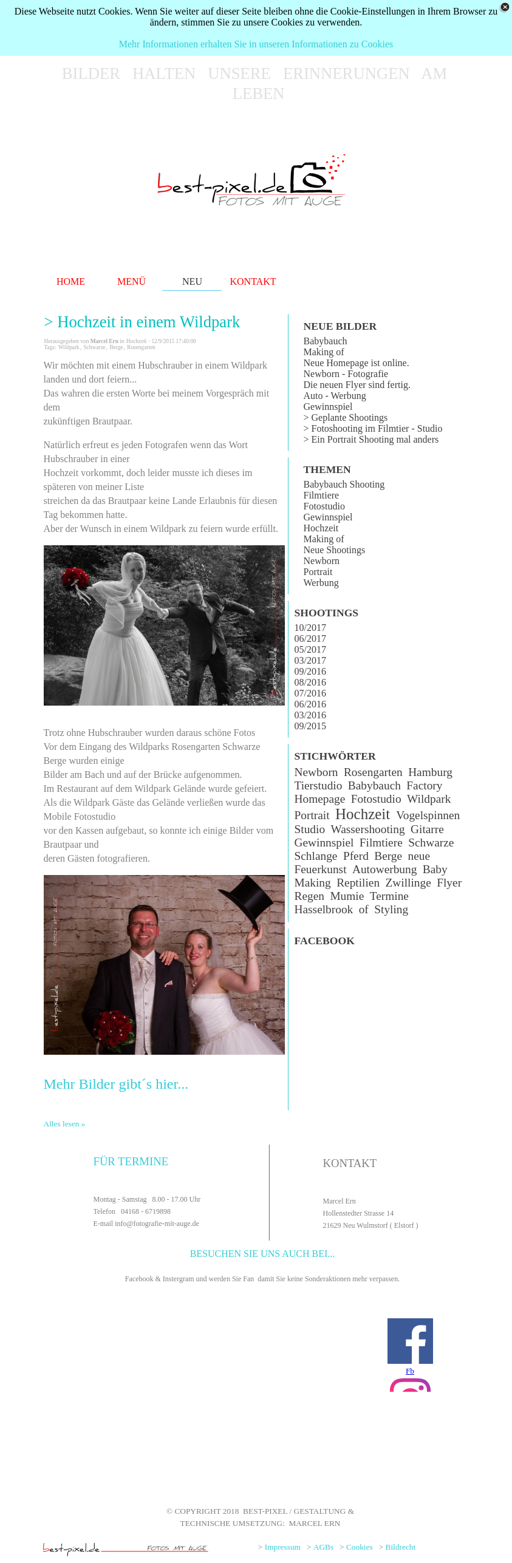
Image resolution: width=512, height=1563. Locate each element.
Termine (389, 896)
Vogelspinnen (428, 815)
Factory (424, 785)
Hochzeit (321, 528)
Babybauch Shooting (344, 484)
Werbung (321, 582)
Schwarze (94, 347)
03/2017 (310, 660)
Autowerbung (384, 869)
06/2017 (310, 638)
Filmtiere (322, 495)
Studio (310, 829)
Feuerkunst (321, 869)
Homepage (320, 798)
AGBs (323, 1546)
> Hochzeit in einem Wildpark (142, 322)
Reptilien (358, 882)
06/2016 (310, 704)
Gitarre (427, 829)
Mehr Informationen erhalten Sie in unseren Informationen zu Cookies (256, 44)
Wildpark (69, 347)
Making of (324, 352)
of (364, 909)
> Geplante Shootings (346, 417)
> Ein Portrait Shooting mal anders (371, 439)
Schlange (316, 856)
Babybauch (325, 341)
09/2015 (310, 726)
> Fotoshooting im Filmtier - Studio (373, 428)
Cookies (359, 1546)
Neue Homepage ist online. (356, 363)
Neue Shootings (335, 550)
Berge (116, 347)
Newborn (322, 561)
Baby (435, 869)
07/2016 (310, 693)
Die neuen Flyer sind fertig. (357, 385)
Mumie (347, 896)
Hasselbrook (324, 909)
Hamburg (430, 772)
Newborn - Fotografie (346, 374)
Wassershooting (367, 829)
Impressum (283, 1546)
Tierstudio (319, 785)
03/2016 (310, 715)
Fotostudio (324, 506)
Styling (391, 909)
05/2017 (310, 649)
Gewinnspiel (328, 406)
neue (419, 856)
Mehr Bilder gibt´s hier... (116, 1084)
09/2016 (310, 671)
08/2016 (310, 682)
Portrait (318, 572)
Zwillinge (408, 882)
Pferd (356, 856)
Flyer (449, 882)
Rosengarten (141, 347)
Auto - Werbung (335, 395)
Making (313, 882)
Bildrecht (401, 1546)
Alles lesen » (65, 1123)
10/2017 (310, 627)
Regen (309, 896)
